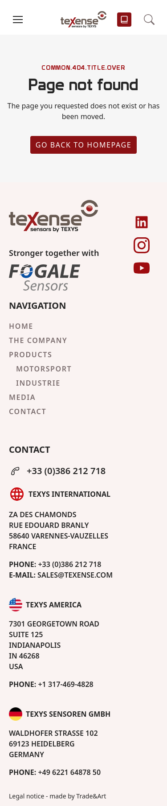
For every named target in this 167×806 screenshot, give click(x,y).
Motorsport (44, 369)
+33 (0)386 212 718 (57, 471)
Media (22, 397)
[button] (18, 19)
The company (38, 340)
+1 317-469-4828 (51, 684)
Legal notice (26, 796)
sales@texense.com (61, 575)
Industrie (38, 383)
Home (21, 326)
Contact (27, 411)
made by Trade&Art (77, 796)
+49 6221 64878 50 (55, 772)
